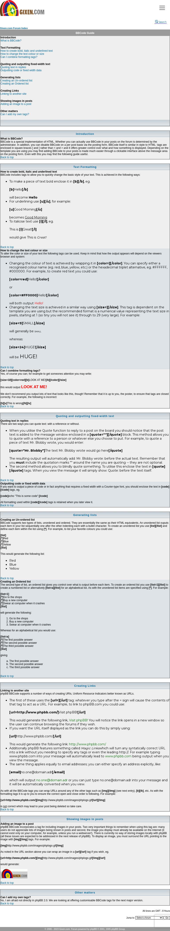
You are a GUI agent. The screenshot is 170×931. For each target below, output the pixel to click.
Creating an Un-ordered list (16, 80)
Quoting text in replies (13, 67)
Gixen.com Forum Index (14, 28)
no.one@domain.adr (52, 780)
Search (161, 22)
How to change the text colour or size (22, 53)
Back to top (7, 157)
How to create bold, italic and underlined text (26, 50)
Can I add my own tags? (14, 114)
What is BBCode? (10, 40)
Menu (162, 6)
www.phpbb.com (118, 756)
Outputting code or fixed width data (20, 70)
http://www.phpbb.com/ (87, 744)
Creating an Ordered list (14, 83)
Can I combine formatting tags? (18, 57)
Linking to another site (13, 93)
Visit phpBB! (78, 720)
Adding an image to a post (15, 104)
